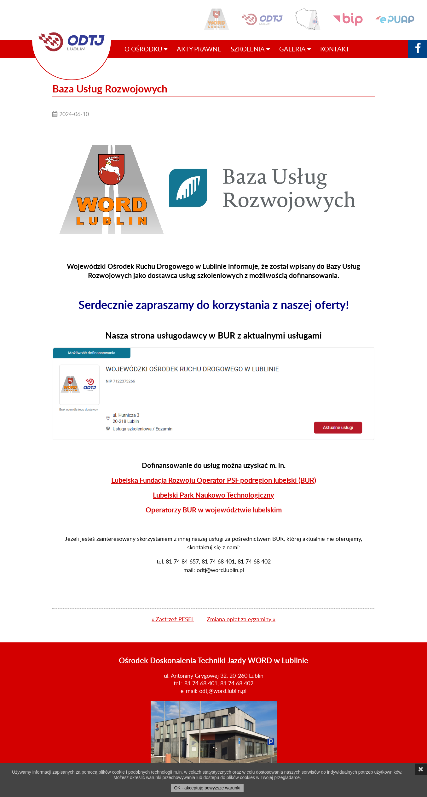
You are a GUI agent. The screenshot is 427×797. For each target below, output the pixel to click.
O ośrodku (145, 48)
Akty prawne (199, 48)
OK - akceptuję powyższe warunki (207, 787)
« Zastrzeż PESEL (173, 619)
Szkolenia (250, 48)
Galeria (295, 48)
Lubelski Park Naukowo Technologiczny (213, 495)
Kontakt (334, 48)
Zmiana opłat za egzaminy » (241, 619)
